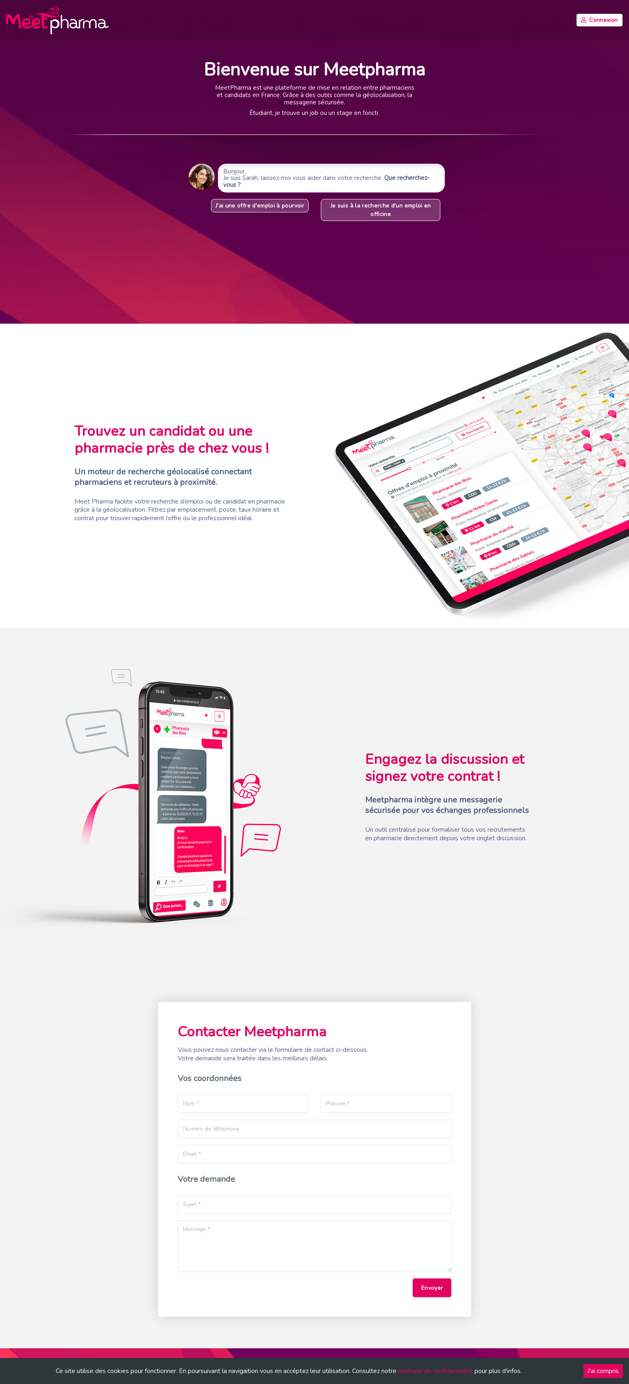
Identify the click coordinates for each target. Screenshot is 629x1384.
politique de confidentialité (435, 1371)
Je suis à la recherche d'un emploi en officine (380, 210)
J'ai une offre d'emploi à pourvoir (259, 206)
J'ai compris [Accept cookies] (603, 1371)
